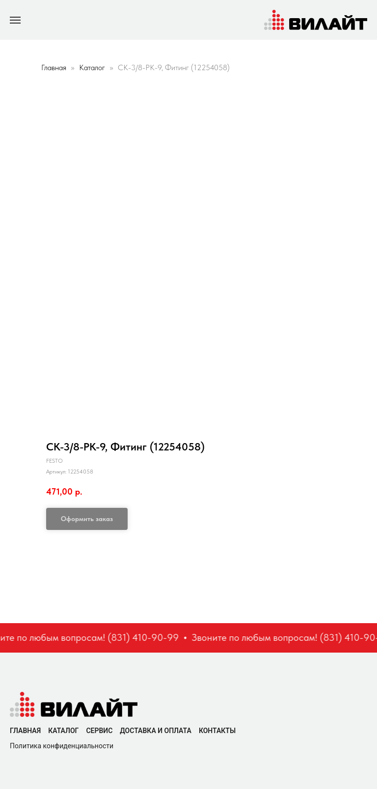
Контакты (217, 731)
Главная (53, 67)
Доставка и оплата (155, 731)
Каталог (93, 67)
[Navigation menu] (15, 20)
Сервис (99, 731)
